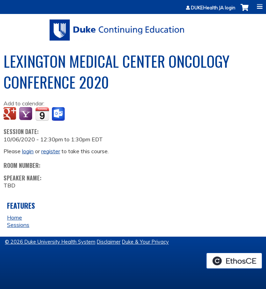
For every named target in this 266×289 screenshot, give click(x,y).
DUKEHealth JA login (213, 8)
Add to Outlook (59, 114)
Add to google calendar (10, 114)
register (50, 151)
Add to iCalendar (42, 114)
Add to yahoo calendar (26, 114)
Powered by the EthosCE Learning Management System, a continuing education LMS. (234, 260)
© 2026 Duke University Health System (50, 242)
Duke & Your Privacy (145, 242)
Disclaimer (109, 242)
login (28, 151)
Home (14, 217)
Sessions (18, 224)
